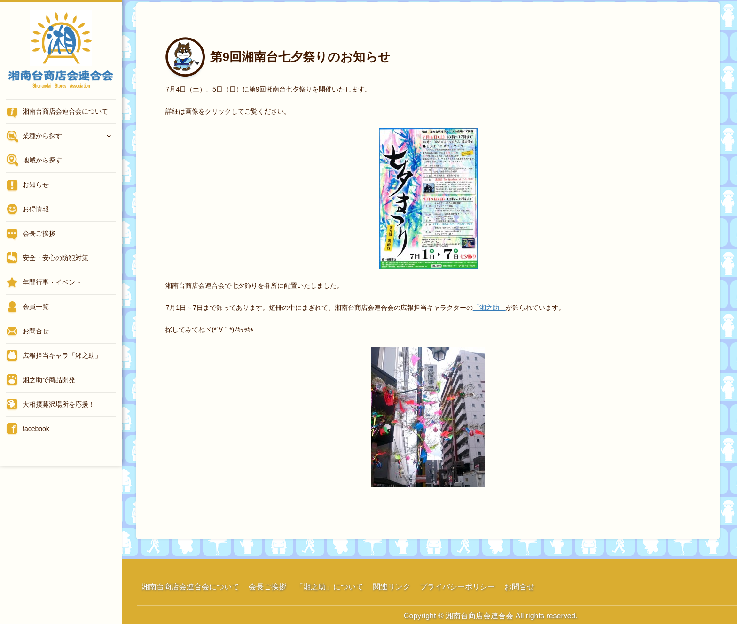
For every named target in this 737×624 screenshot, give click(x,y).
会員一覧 (36, 306)
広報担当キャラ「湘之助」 (62, 355)
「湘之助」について (329, 587)
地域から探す (42, 160)
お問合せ (36, 331)
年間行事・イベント (52, 282)
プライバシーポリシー (457, 587)
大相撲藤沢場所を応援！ (59, 404)
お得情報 (36, 209)
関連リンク (391, 587)
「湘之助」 (489, 307)
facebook (36, 428)
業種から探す (42, 135)
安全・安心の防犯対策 (55, 258)
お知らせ (36, 184)
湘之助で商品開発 (49, 380)
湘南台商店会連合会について (65, 111)
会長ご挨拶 (39, 233)
